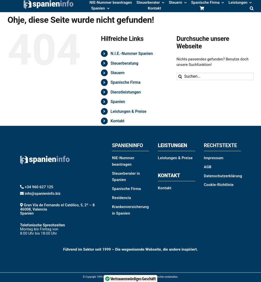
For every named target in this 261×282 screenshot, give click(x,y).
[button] (251, 8)
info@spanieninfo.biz (43, 193)
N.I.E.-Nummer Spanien (131, 53)
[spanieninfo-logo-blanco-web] (45, 141)
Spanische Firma (125, 82)
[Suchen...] (215, 76)
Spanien (117, 101)
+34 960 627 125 (39, 187)
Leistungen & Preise (128, 111)
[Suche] (180, 76)
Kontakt (117, 121)
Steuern (117, 72)
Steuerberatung (124, 63)
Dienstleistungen (125, 92)
